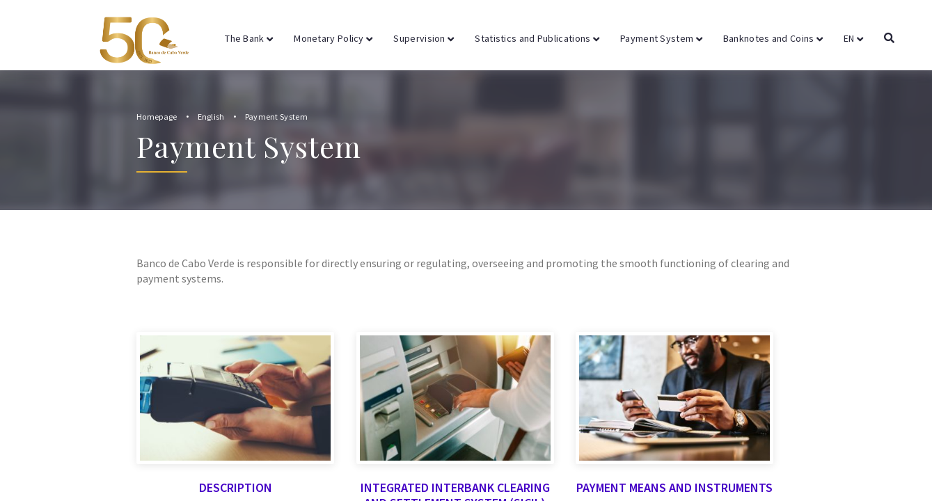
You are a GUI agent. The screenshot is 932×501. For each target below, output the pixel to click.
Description (235, 414)
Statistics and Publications (537, 38)
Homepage (156, 116)
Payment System (661, 38)
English (211, 116)
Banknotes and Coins (773, 38)
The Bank (249, 38)
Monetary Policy (333, 38)
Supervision (423, 38)
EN (853, 38)
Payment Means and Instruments (674, 414)
